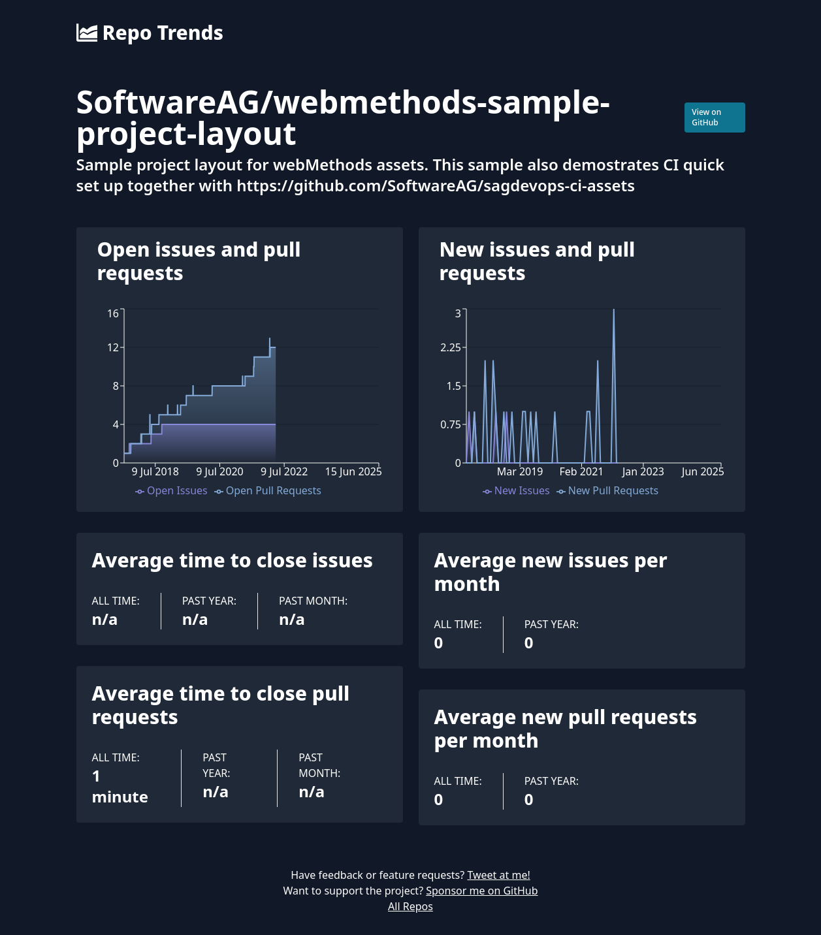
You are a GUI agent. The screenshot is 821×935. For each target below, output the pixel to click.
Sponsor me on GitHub (482, 890)
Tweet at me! (498, 875)
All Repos (410, 906)
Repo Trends (149, 32)
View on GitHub (706, 117)
